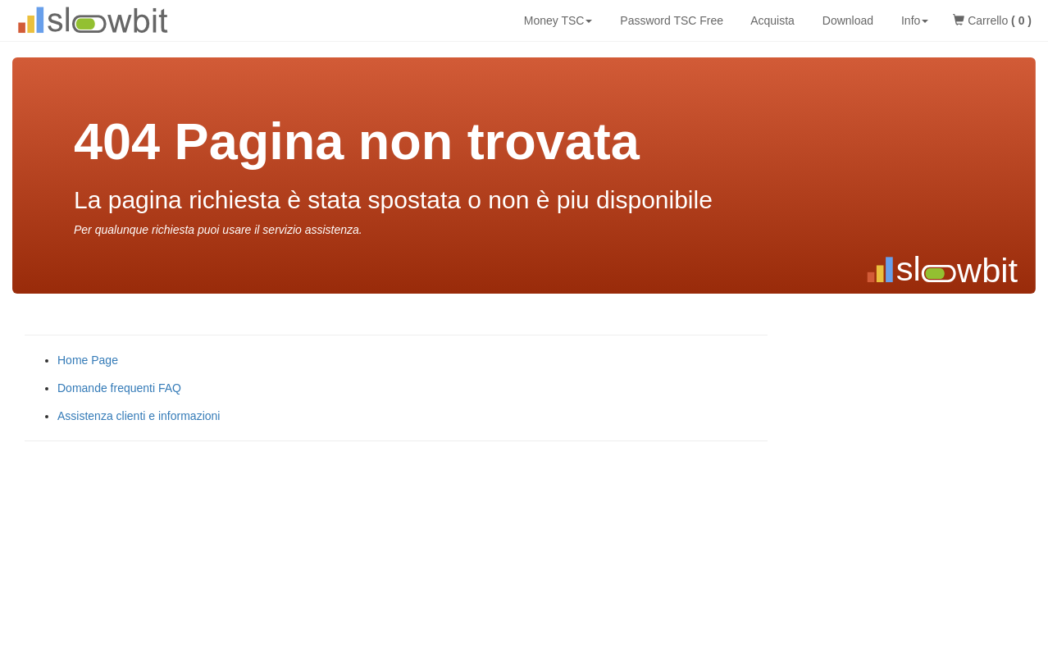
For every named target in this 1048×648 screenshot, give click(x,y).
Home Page (87, 360)
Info (913, 20)
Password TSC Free (670, 20)
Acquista (771, 20)
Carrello (992, 20)
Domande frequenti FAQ (119, 388)
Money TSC (557, 20)
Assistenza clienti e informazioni (138, 415)
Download (846, 20)
